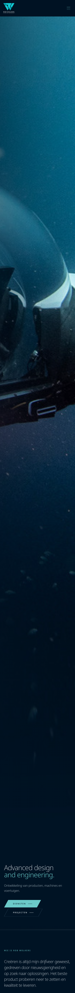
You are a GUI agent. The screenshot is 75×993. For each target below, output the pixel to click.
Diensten (22, 903)
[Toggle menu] (68, 8)
